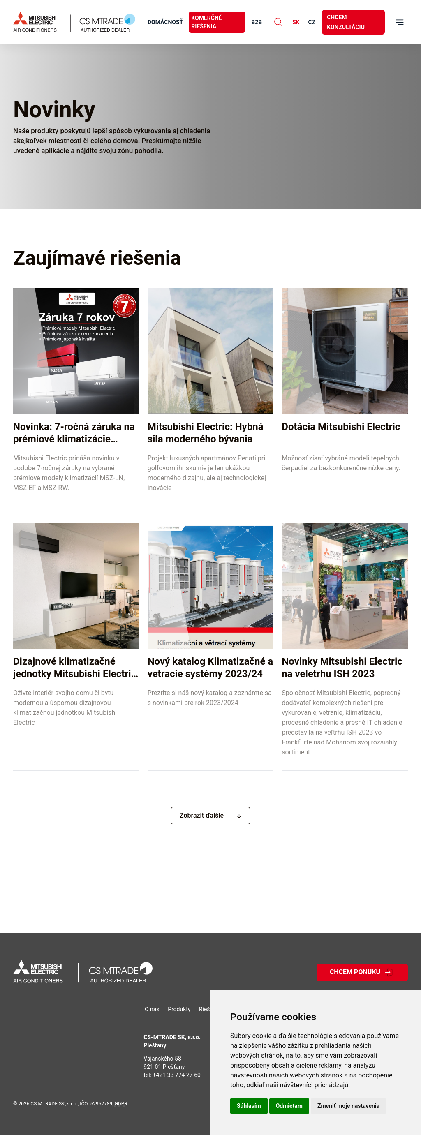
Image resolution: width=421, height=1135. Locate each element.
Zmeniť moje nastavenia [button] (348, 1106)
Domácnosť (165, 22)
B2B (256, 22)
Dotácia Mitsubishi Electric (341, 426)
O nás (152, 1009)
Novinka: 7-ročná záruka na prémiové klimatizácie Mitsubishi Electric (74, 439)
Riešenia (210, 1009)
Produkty (179, 1009)
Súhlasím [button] (249, 1106)
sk (295, 22)
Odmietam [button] (289, 1106)
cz (312, 22)
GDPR (121, 1104)
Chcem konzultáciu (346, 22)
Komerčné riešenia (206, 22)
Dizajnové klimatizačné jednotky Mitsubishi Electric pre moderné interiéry (75, 674)
